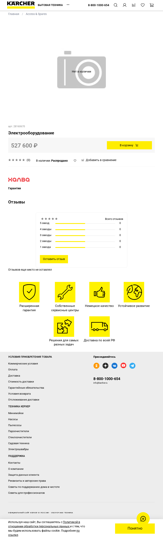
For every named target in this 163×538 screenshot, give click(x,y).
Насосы (13, 419)
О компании (16, 468)
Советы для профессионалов (26, 492)
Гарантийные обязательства (26, 387)
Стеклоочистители (20, 437)
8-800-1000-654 (106, 379)
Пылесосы (15, 425)
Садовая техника (18, 443)
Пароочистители (18, 431)
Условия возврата (19, 393)
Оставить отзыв (54, 259)
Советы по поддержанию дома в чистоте (34, 486)
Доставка (14, 375)
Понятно (135, 528)
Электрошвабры (18, 449)
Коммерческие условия (23, 363)
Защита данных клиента (23, 474)
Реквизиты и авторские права (27, 480)
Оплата (12, 369)
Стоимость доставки (21, 381)
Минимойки (16, 413)
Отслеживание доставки (23, 399)
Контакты (14, 462)
